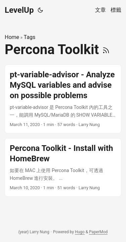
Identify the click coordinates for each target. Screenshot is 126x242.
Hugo (80, 232)
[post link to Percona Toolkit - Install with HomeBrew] (63, 167)
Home (12, 37)
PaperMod (98, 232)
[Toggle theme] (40, 10)
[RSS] (106, 49)
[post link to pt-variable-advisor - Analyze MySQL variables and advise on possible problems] (63, 99)
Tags (30, 37)
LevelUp (19, 10)
